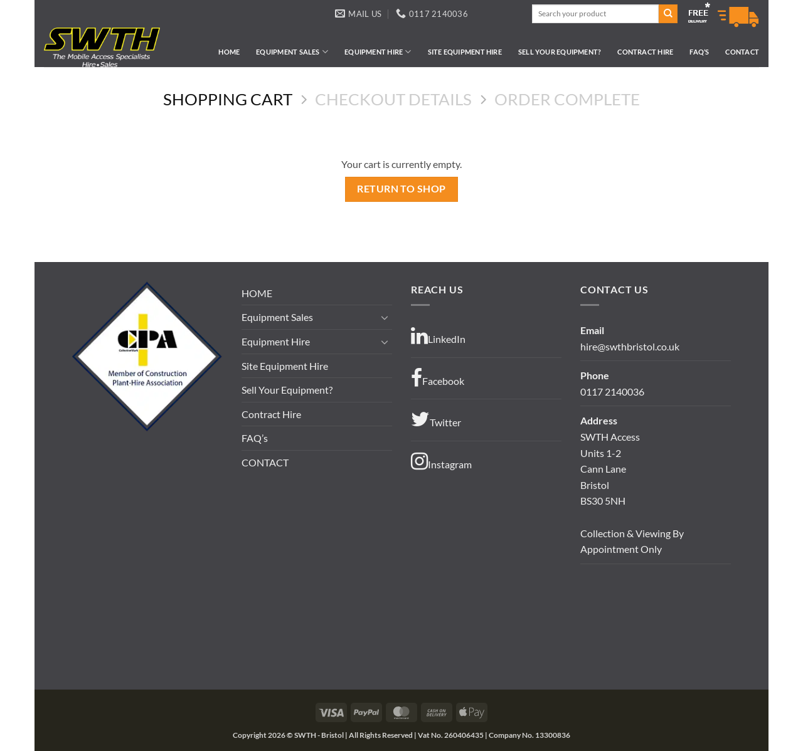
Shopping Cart (227, 99)
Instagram (441, 461)
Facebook (437, 378)
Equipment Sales (292, 52)
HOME (229, 52)
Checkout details (393, 99)
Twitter (436, 419)
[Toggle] (384, 317)
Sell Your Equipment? (559, 52)
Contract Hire (645, 52)
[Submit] (668, 13)
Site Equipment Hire (465, 52)
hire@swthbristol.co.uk (629, 346)
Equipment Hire (378, 52)
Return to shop (401, 188)
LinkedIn (438, 336)
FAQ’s (699, 52)
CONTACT (742, 52)
